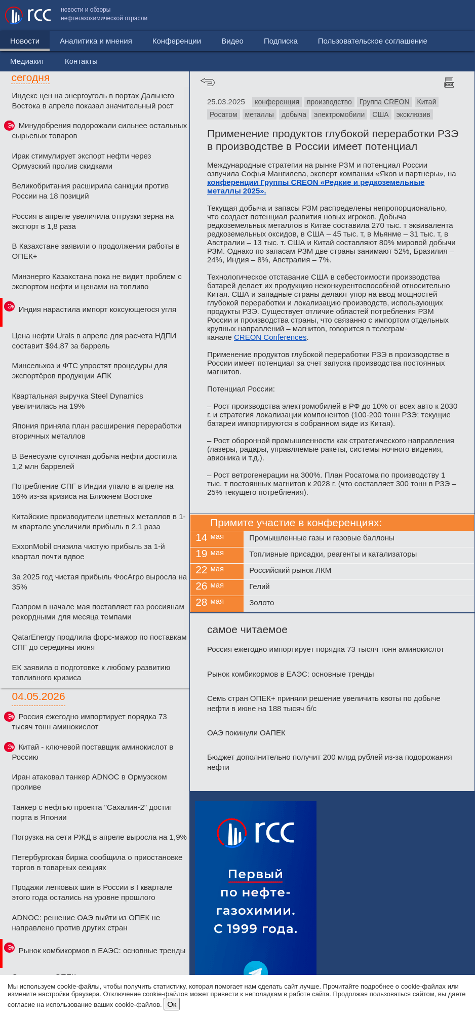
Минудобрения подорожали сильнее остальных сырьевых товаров (99, 130)
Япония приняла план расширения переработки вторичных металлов (96, 430)
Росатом (224, 114)
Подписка (281, 40)
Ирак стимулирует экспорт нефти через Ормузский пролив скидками (81, 160)
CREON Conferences (270, 337)
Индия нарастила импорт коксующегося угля (97, 309)
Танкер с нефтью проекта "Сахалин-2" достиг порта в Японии (92, 812)
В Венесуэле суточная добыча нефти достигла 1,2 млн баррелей (94, 461)
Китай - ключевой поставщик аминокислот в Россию (92, 751)
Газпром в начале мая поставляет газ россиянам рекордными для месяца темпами (98, 611)
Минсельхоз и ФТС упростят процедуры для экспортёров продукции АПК (89, 370)
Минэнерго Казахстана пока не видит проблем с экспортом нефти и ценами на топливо (96, 281)
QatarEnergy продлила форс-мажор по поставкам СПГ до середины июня (99, 642)
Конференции (176, 40)
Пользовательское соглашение (302, 15)
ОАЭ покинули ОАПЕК (246, 732)
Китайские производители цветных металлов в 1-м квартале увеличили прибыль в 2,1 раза (98, 521)
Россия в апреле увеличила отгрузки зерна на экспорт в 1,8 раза (93, 221)
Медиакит (394, 15)
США (380, 114)
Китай (427, 102)
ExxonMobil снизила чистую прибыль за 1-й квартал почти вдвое (88, 551)
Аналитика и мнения (96, 40)
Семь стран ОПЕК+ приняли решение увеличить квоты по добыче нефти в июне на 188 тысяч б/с (324, 703)
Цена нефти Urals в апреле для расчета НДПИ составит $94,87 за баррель (94, 340)
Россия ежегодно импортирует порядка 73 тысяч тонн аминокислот (89, 721)
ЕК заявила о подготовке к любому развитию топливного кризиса (91, 672)
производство (329, 102)
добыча (294, 114)
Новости (24, 40)
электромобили (339, 114)
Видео (232, 40)
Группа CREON (385, 102)
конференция (277, 102)
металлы (259, 114)
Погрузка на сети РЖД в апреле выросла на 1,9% (99, 837)
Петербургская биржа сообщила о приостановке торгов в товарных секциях (97, 862)
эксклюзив (413, 114)
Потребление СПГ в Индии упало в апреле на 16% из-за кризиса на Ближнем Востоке (92, 491)
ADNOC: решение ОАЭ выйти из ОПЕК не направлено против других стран (86, 922)
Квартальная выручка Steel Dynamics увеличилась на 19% (77, 400)
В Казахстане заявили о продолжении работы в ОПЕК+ (95, 251)
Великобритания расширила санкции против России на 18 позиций (90, 190)
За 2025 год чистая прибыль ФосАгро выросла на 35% (99, 581)
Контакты (448, 15)
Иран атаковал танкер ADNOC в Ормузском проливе (89, 781)
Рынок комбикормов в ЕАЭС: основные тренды (102, 950)
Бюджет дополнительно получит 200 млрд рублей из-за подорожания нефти (329, 762)
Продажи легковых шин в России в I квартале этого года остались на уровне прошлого (92, 892)
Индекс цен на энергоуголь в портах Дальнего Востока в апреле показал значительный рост (93, 100)
